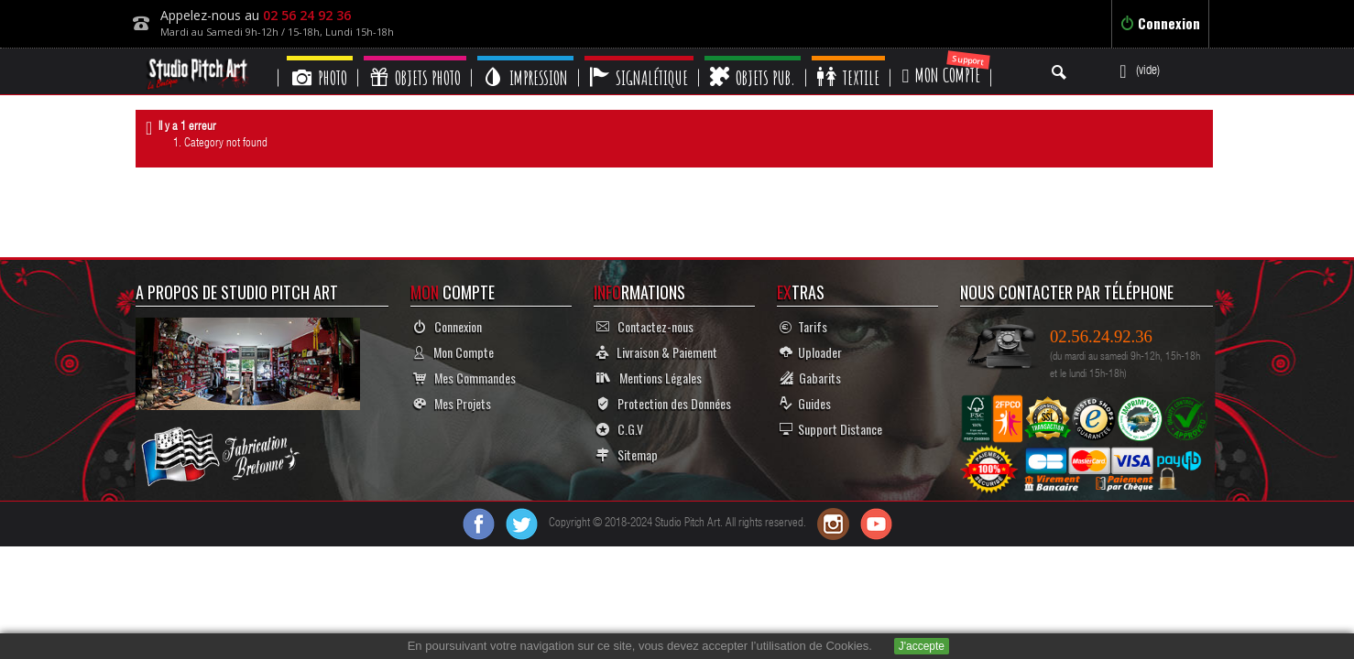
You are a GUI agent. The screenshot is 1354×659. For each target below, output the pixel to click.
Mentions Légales (649, 377)
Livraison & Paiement (656, 352)
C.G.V (619, 428)
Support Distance (831, 428)
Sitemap (627, 454)
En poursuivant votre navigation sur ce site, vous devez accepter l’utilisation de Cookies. (640, 646)
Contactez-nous (644, 326)
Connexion (1160, 23)
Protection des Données (663, 403)
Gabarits (810, 377)
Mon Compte (453, 352)
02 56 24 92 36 (307, 15)
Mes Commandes (464, 377)
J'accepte (922, 646)
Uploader (811, 352)
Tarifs (803, 326)
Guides (805, 403)
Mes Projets (452, 403)
